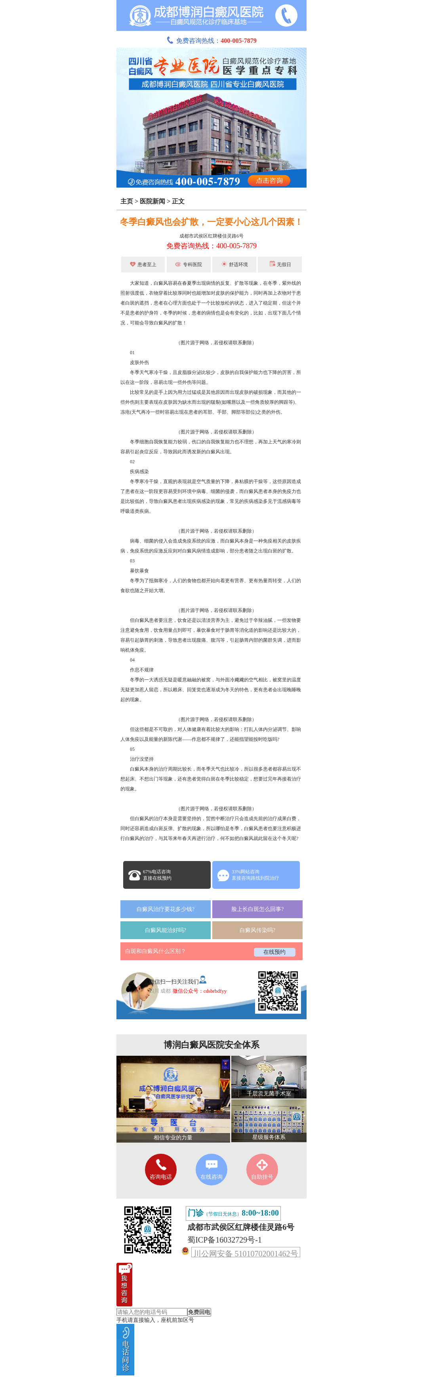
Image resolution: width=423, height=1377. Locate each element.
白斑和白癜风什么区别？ (155, 951)
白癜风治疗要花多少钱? (165, 909)
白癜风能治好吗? (165, 930)
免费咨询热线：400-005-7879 (211, 246)
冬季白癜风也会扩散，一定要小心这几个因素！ (211, 222)
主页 (126, 201)
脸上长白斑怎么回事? (257, 909)
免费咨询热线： (211, 40)
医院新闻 (152, 201)
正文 (178, 201)
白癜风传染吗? (257, 930)
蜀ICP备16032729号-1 (224, 1239)
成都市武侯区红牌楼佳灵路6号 (211, 236)
